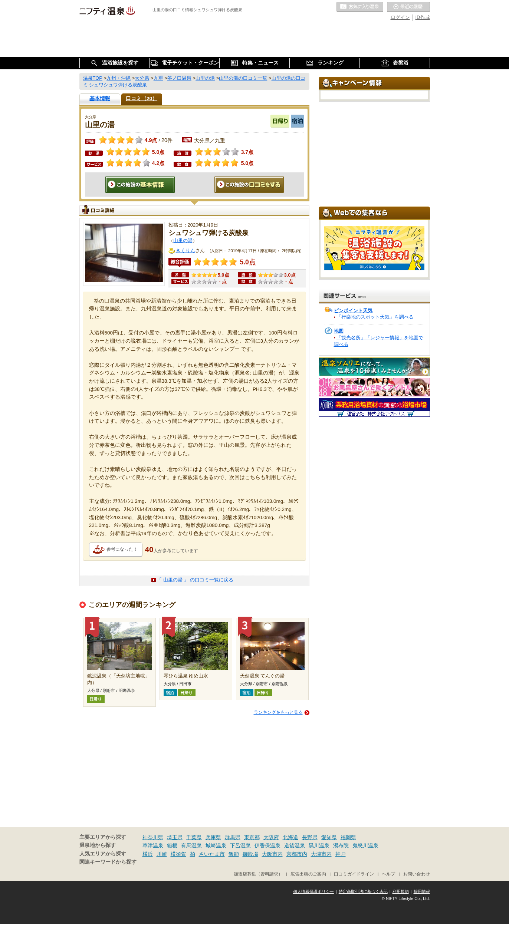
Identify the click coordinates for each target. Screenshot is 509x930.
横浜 (147, 854)
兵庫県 (213, 837)
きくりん (185, 250)
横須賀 (178, 854)
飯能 (234, 854)
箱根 (172, 845)
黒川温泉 (319, 845)
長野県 (310, 837)
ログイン (400, 17)
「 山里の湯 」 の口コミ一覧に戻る (195, 580)
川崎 (162, 854)
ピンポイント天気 (353, 310)
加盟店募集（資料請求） (258, 873)
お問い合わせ (416, 873)
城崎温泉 (216, 845)
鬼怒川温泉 (365, 845)
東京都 (252, 837)
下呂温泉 (240, 845)
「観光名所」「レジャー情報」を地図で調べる (378, 341)
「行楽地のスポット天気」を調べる (375, 317)
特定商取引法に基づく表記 (363, 891)
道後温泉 (294, 845)
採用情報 (422, 891)
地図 (339, 331)
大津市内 (321, 854)
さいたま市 (212, 854)
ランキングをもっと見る (278, 712)
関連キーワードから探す (108, 862)
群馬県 (232, 837)
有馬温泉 (191, 845)
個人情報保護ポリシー (313, 891)
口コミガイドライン (354, 873)
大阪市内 (272, 854)
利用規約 (401, 891)
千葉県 (194, 837)
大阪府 (271, 837)
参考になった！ (122, 549)
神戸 (340, 854)
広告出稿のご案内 (308, 873)
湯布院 (341, 845)
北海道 (290, 837)
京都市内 (296, 854)
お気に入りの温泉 (359, 7)
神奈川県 (152, 837)
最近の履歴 (408, 7)
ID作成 (423, 17)
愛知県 (329, 837)
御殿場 (250, 854)
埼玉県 (175, 837)
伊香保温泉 (267, 845)
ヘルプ (388, 873)
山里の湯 (183, 240)
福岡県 (348, 837)
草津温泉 (152, 845)
